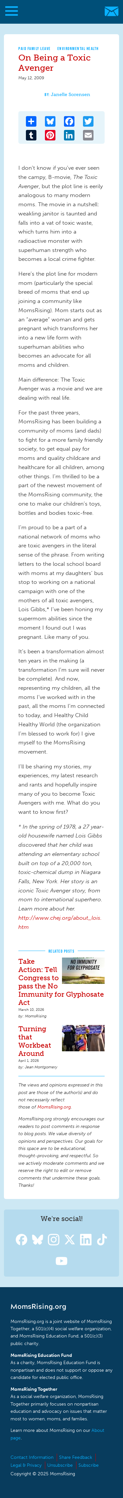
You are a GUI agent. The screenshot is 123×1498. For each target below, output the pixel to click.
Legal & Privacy (26, 1465)
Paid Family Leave (34, 48)
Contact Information (31, 1457)
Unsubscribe (60, 1465)
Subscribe (88, 1465)
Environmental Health (78, 48)
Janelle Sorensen (70, 94)
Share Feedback (75, 1457)
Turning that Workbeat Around (34, 1041)
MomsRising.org (58, 11)
